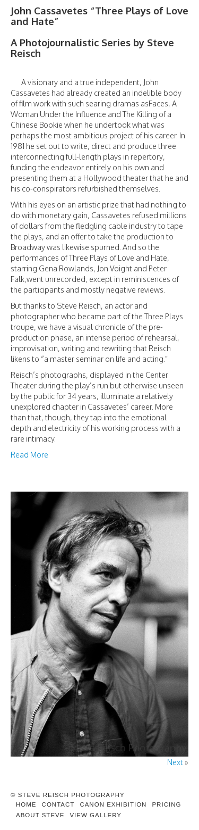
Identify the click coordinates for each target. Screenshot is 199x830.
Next (175, 762)
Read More (29, 454)
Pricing (166, 804)
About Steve (40, 815)
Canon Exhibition (113, 804)
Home (26, 804)
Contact (58, 804)
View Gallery (96, 815)
